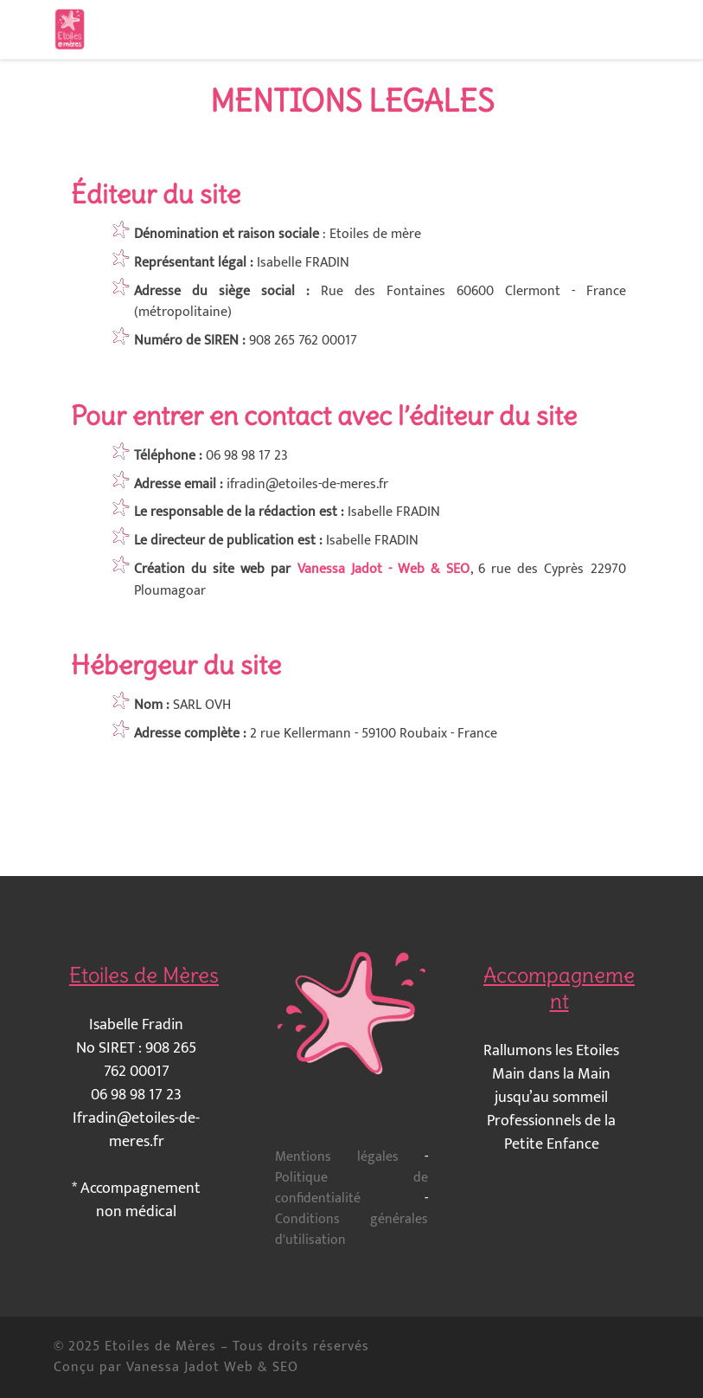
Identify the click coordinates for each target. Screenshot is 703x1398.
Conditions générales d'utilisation (351, 1230)
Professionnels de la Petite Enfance (551, 1132)
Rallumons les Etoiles (551, 1051)
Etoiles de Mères (160, 1346)
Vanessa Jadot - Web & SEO (383, 569)
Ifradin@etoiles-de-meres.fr (136, 1130)
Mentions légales (337, 1157)
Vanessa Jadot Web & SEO (212, 1367)
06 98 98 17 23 (136, 1095)
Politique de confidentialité (351, 1188)
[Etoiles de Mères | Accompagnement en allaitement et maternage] (70, 26)
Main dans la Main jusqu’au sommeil (551, 1086)
